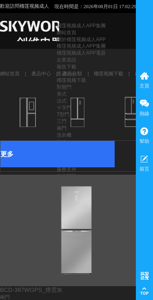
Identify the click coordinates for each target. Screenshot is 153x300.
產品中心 (41, 74)
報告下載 (66, 67)
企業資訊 (66, 60)
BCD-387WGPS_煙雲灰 (31, 290)
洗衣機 (64, 135)
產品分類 (72, 74)
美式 (62, 94)
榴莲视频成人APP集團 (81, 25)
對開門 (64, 87)
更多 (6, 154)
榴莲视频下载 (71, 80)
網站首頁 (66, 32)
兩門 (5, 297)
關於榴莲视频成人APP (81, 39)
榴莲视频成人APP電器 (81, 53)
